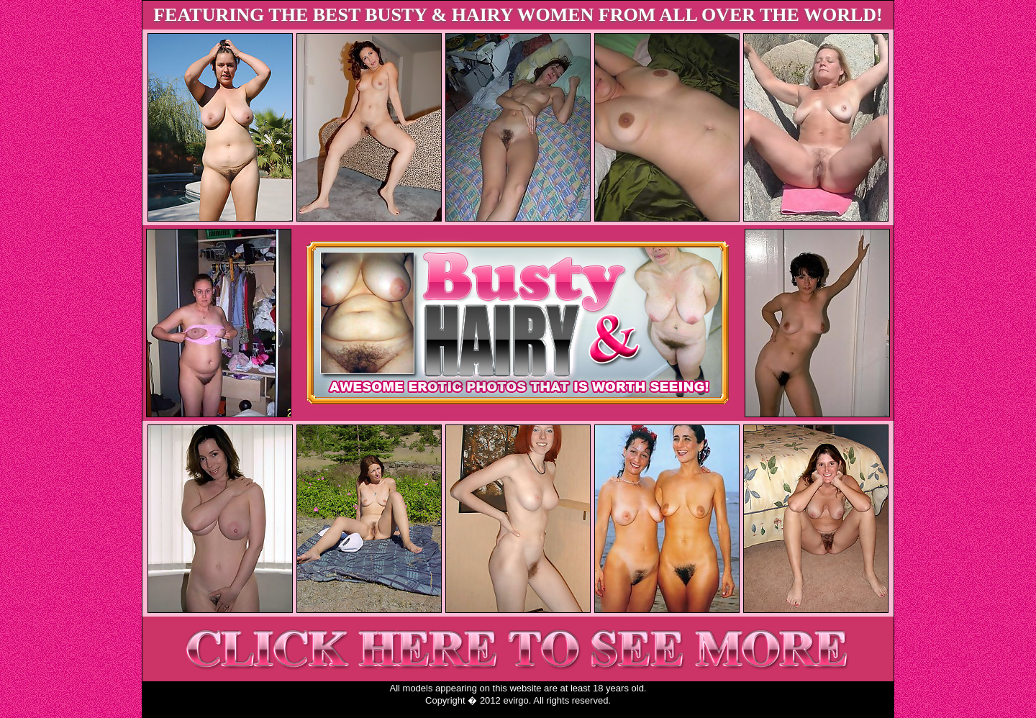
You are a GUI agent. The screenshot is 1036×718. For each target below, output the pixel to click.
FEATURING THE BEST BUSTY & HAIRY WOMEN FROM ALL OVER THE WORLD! (518, 14)
